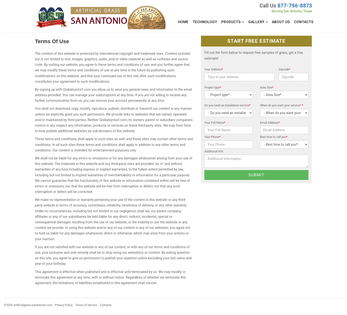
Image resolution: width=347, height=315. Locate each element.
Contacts (304, 22)
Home (183, 22)
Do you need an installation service (227, 105)
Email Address (270, 122)
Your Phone (212, 137)
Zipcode (284, 69)
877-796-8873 (294, 6)
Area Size (266, 87)
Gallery (258, 22)
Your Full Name (214, 122)
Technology (205, 22)
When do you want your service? (281, 105)
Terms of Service (86, 305)
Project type (212, 87)
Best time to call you (273, 137)
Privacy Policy (64, 305)
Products (232, 22)
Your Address (213, 69)
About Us (281, 22)
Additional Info (213, 151)
